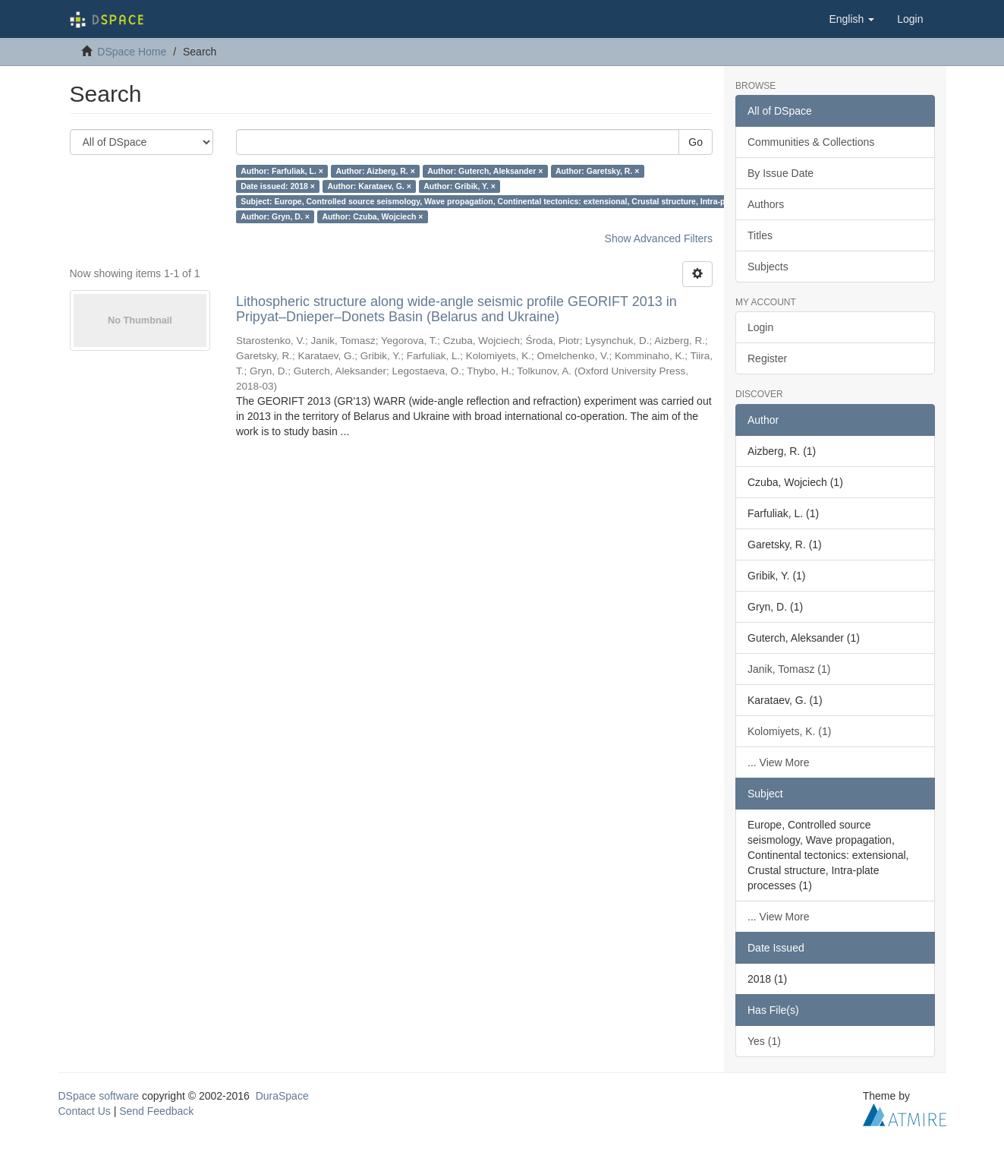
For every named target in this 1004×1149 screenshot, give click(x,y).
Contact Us (84, 1111)
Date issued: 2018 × (278, 186)
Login (760, 327)
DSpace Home (131, 52)
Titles (760, 235)
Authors (765, 204)
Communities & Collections (810, 142)
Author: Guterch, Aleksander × (485, 170)
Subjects (767, 266)
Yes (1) (764, 1041)
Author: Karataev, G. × (369, 186)
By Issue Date (780, 173)
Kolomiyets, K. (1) (789, 731)
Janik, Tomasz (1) (788, 669)
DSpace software (99, 1096)
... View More (778, 762)
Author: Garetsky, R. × (597, 170)
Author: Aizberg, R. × (374, 170)
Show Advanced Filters (659, 238)
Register (767, 358)
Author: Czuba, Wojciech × (372, 216)
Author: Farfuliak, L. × (282, 170)
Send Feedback (156, 1111)
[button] (851, 19)
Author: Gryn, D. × (275, 216)
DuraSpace (282, 1096)
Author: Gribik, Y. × (459, 186)
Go (695, 142)
